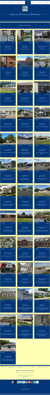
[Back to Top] (25, 386)
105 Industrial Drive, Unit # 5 (25, 330)
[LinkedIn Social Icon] (26, 382)
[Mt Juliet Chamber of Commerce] (37, 382)
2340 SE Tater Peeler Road (8, 252)
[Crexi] (34, 382)
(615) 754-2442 (22, 375)
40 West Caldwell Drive (8, 330)
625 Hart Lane (25, 304)
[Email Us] (32, 382)
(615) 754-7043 (30, 375)
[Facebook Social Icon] (12, 382)
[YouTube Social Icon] (29, 382)
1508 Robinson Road (8, 278)
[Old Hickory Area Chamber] (23, 382)
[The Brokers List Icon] (21, 382)
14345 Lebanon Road (8, 356)
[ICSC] (18, 382)
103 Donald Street (8, 97)
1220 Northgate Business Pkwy (42, 278)
